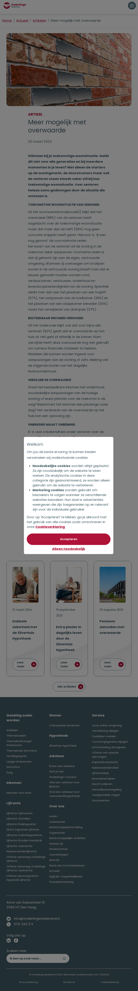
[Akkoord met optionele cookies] (69, 539)
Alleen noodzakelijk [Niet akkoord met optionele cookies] (69, 549)
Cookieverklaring (50, 527)
